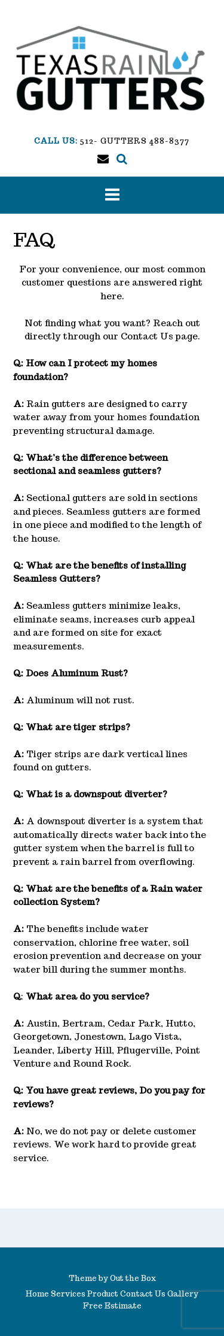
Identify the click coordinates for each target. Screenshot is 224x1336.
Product (102, 1294)
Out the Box (133, 1278)
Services (68, 1294)
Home (37, 1294)
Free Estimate (112, 1306)
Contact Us (147, 336)
